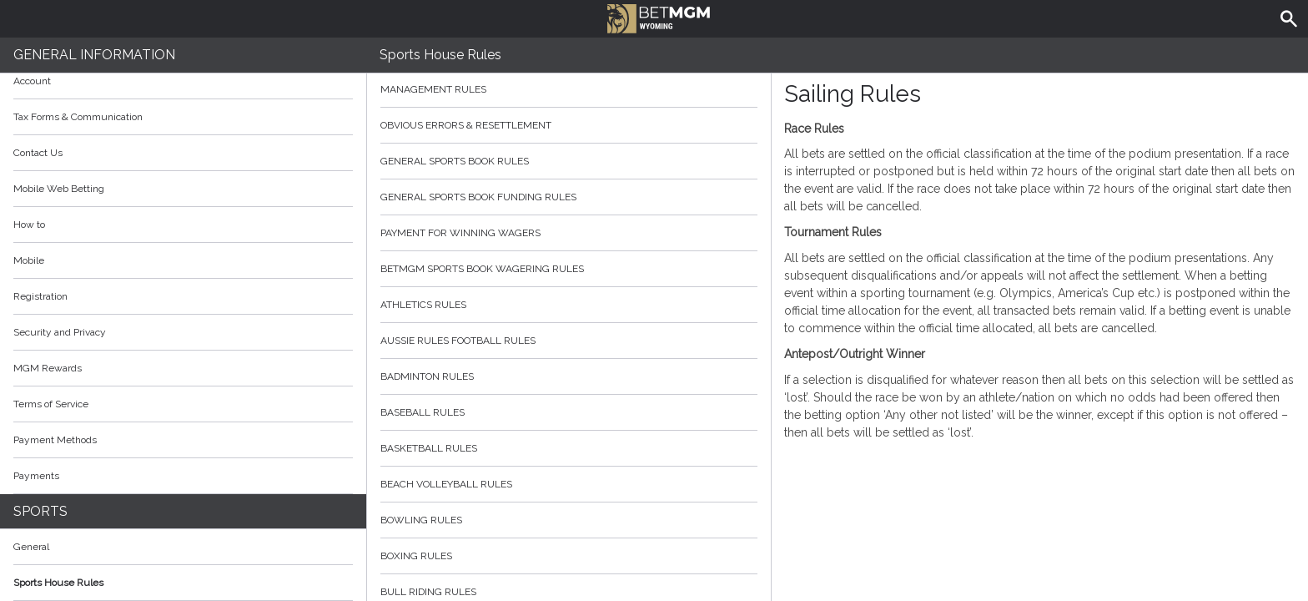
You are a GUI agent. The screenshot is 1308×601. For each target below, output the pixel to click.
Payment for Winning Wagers (568, 233)
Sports (40, 511)
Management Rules (568, 89)
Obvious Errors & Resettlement (568, 125)
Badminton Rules (568, 376)
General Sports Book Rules (568, 161)
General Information (94, 55)
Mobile (28, 260)
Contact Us (38, 153)
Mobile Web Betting (58, 188)
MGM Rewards (47, 368)
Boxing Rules (568, 556)
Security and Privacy (59, 332)
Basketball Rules (568, 448)
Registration (40, 296)
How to (183, 224)
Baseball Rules (568, 412)
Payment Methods (183, 440)
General (31, 547)
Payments (183, 476)
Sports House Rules (58, 582)
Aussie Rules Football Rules (568, 340)
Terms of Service (183, 404)
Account (183, 81)
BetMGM (658, 16)
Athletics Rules (568, 305)
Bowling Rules (568, 520)
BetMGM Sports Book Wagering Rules (568, 269)
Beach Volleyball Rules (568, 484)
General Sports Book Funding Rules (568, 197)
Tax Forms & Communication (183, 117)
